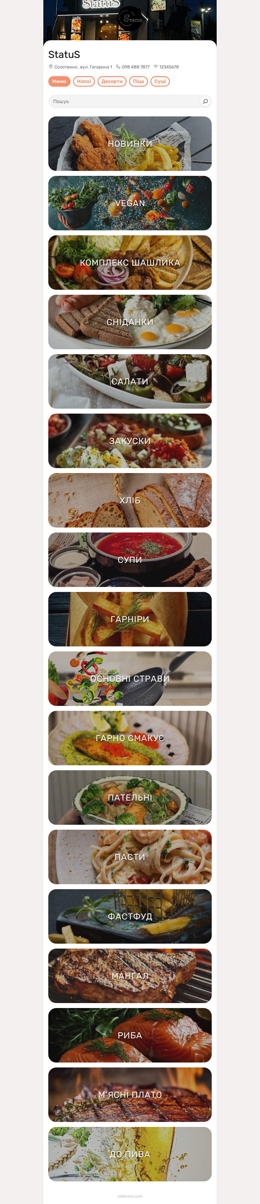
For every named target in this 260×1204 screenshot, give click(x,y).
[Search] (205, 101)
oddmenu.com (130, 1196)
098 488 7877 (136, 67)
